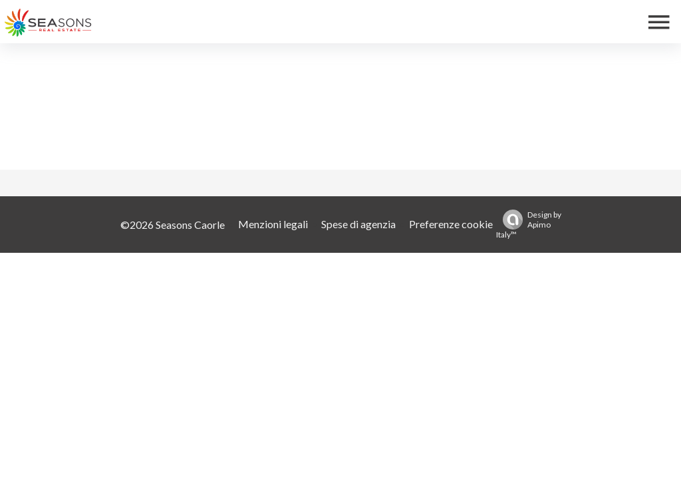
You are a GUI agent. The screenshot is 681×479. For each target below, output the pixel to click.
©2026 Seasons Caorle (172, 224)
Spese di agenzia (358, 224)
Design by (528, 225)
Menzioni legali (273, 224)
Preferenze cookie (451, 224)
